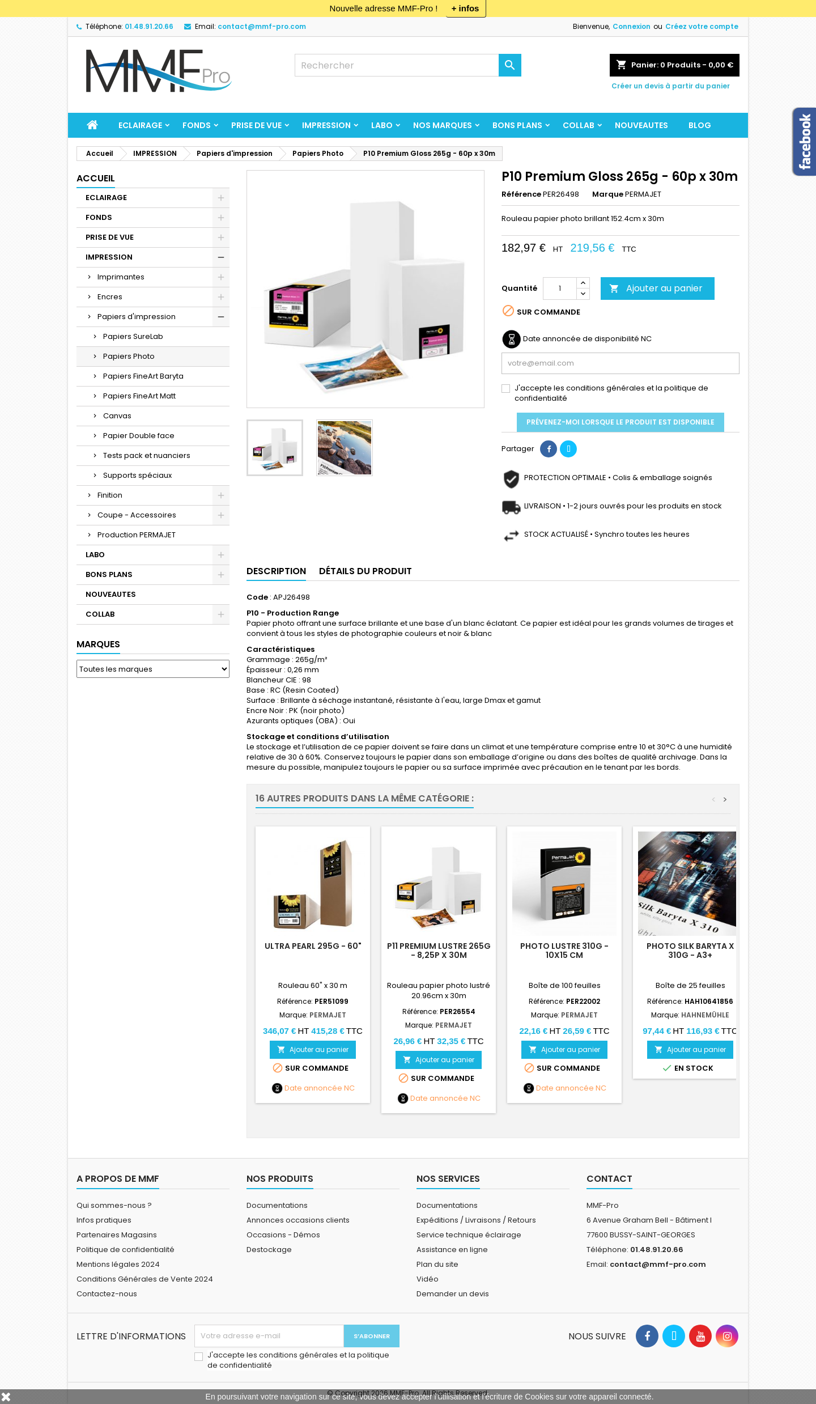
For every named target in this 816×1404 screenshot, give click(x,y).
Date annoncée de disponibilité (581, 339)
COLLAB (578, 125)
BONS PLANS (517, 125)
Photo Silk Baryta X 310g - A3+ (690, 950)
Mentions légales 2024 (118, 1264)
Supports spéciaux (137, 475)
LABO (382, 125)
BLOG (699, 125)
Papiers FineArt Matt (139, 396)
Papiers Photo (129, 356)
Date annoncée (313, 1088)
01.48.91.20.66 (149, 26)
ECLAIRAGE (140, 125)
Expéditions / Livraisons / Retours (476, 1220)
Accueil (95, 178)
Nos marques (442, 125)
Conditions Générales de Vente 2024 (144, 1279)
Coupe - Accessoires (136, 515)
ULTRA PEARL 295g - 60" (313, 946)
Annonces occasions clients (298, 1220)
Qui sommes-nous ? (114, 1205)
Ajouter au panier (656, 288)
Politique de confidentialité (125, 1249)
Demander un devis (452, 1293)
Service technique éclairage (468, 1234)
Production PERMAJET (136, 534)
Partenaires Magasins (116, 1234)
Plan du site (437, 1264)
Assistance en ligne (452, 1249)
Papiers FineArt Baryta (143, 376)
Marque (607, 194)
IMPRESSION (326, 125)
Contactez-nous (106, 1293)
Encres (109, 296)
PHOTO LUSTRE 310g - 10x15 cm (564, 950)
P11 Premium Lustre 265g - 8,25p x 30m (439, 950)
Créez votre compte (701, 26)
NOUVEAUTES (641, 125)
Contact (609, 1178)
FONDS (196, 125)
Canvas (117, 415)
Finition (109, 495)
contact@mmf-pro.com (262, 26)
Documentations (277, 1205)
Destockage (269, 1249)
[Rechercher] (408, 65)
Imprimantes (120, 277)
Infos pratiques (103, 1220)
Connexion (632, 26)
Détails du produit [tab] (365, 571)
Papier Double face (139, 435)
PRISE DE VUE (256, 125)
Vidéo (427, 1279)
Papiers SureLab (133, 336)
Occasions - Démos (283, 1234)
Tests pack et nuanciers (146, 455)
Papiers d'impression (136, 316)
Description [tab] (276, 571)
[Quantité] (560, 288)
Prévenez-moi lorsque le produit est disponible (620, 422)
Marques (98, 644)
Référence (521, 194)
